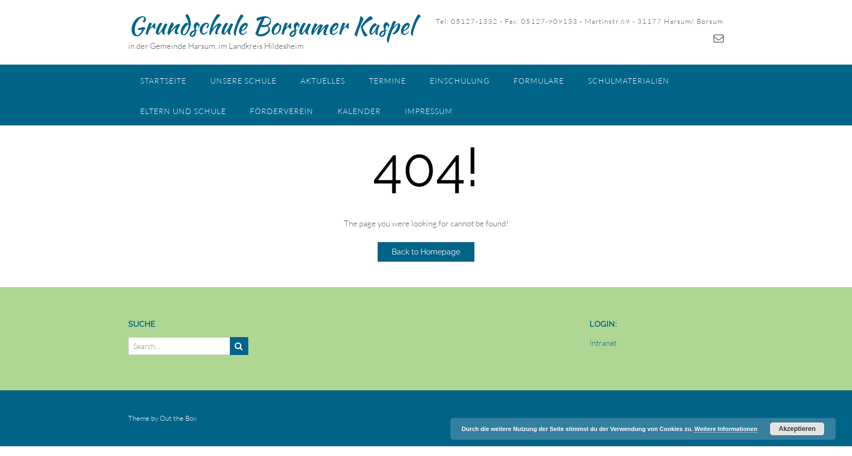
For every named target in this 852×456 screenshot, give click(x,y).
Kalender (359, 111)
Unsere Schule (243, 80)
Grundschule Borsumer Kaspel (271, 25)
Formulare (538, 80)
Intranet (603, 342)
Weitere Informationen (725, 429)
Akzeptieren (797, 429)
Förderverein (282, 111)
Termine (387, 80)
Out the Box (178, 418)
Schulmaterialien (628, 80)
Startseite (163, 80)
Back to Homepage (426, 252)
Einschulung (460, 80)
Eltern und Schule (183, 111)
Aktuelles (322, 80)
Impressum (429, 111)
